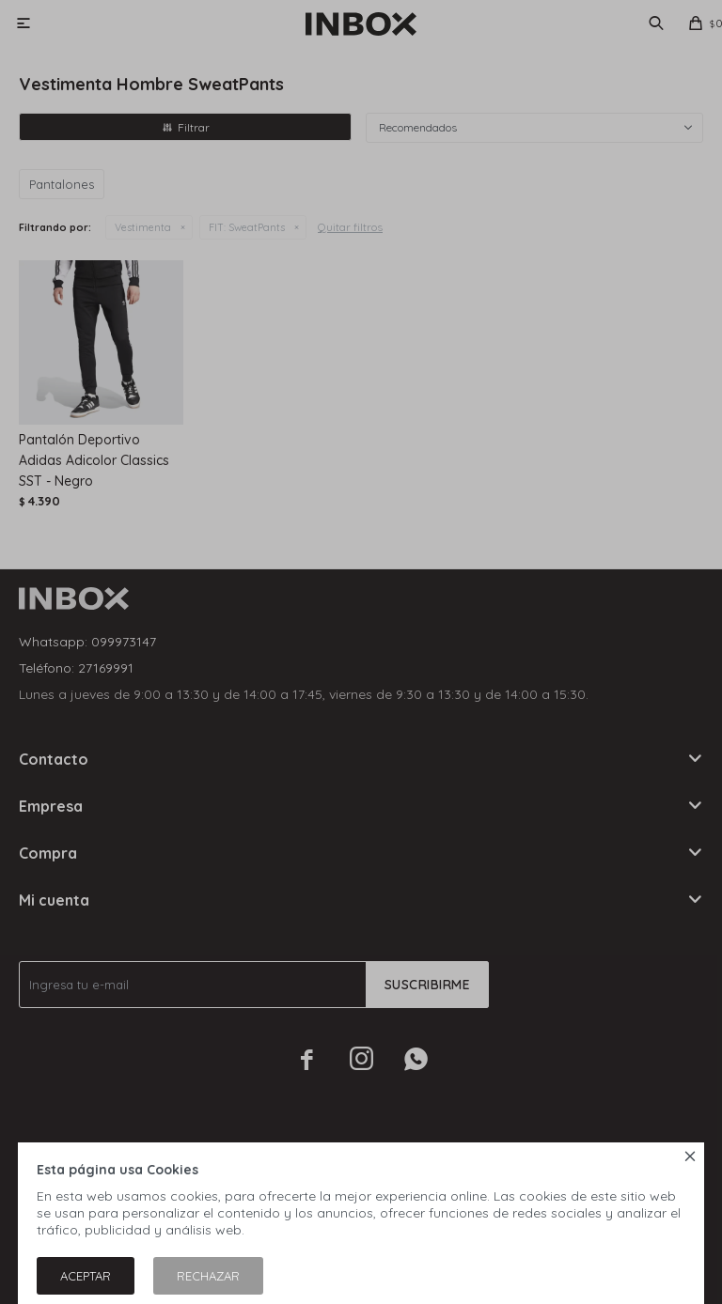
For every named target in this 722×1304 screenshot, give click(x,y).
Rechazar (208, 1275)
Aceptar (85, 1275)
